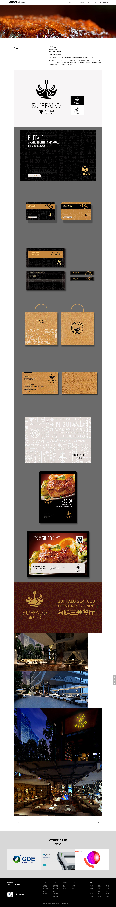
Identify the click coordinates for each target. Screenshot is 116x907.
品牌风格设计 (45, 891)
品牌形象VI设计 (85, 61)
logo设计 (99, 896)
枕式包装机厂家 (60, 903)
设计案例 (75, 2)
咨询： (104, 2)
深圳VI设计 (56, 903)
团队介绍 (64, 886)
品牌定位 (91, 886)
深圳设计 (68, 903)
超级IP (91, 891)
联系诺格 (94, 2)
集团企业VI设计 (55, 885)
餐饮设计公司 (51, 903)
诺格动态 (73, 885)
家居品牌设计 (55, 891)
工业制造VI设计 (55, 893)
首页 (70, 2)
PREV (18, 822)
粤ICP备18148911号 (58, 905)
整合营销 (99, 885)
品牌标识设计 (45, 886)
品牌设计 (73, 886)
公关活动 (99, 888)
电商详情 (91, 896)
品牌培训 (99, 891)
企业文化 (99, 893)
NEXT (98, 822)
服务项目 (82, 2)
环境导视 (91, 898)
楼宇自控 (47, 903)
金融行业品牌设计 (56, 888)
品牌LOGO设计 (77, 61)
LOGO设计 (73, 888)
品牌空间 (91, 893)
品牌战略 (91, 885)
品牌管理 (91, 888)
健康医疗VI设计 (55, 896)
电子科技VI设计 (55, 886)
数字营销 (99, 886)
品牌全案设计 (45, 885)
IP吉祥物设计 (45, 893)
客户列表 (64, 888)
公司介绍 (64, 885)
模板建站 (64, 903)
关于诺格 (88, 2)
